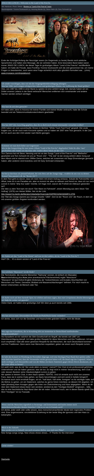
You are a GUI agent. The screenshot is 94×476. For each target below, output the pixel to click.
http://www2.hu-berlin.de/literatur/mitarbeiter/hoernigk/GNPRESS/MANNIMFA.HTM (38, 194)
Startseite (5, 459)
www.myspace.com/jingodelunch (15, 73)
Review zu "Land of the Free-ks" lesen (37, 6)
